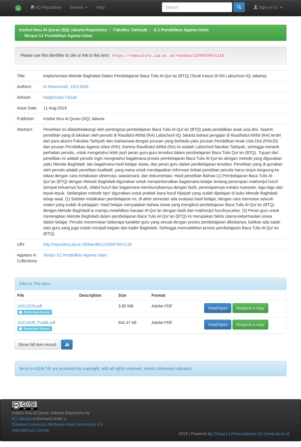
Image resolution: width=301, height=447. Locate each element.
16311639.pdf (29, 306)
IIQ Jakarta (22, 418)
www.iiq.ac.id (277, 433)
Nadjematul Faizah (60, 97)
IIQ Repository (45, 7)
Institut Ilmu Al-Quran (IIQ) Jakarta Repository (63, 30)
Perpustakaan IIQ (247, 433)
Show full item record (37, 344)
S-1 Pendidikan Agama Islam (181, 30)
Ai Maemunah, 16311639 (65, 86)
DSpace (220, 433)
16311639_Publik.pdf (36, 322)
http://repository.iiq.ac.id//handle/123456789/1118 (87, 244)
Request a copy (250, 308)
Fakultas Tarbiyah (130, 30)
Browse (79, 7)
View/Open (218, 308)
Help (100, 7)
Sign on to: (268, 7)
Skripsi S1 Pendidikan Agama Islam (58, 35)
